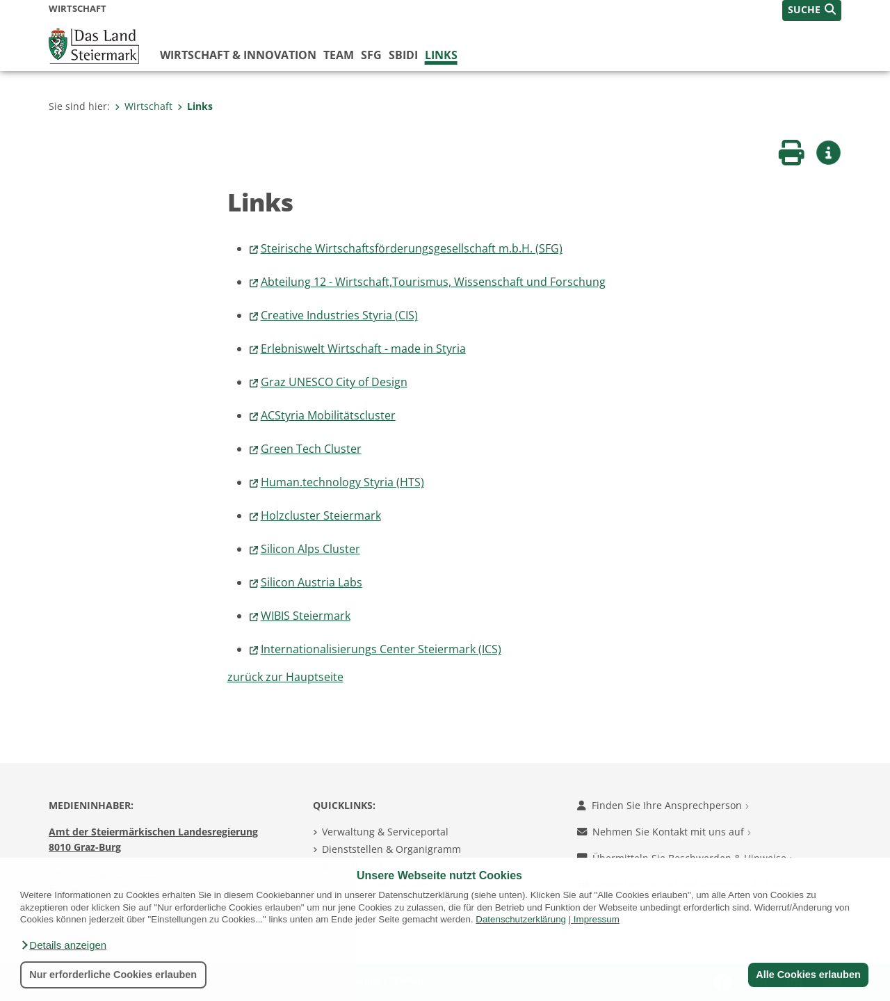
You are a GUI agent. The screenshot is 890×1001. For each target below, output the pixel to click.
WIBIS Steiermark (305, 615)
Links (441, 55)
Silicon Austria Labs (311, 582)
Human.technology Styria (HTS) (342, 482)
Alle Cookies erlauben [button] (808, 974)
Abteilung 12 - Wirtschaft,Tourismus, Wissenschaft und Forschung (433, 281)
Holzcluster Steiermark (321, 515)
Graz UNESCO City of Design (334, 382)
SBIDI (403, 55)
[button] (63, 945)
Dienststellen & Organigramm (391, 849)
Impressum (597, 919)
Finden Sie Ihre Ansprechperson (663, 805)
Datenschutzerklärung (521, 919)
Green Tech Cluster (311, 448)
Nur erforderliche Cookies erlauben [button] (113, 974)
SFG (371, 55)
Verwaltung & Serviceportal (385, 831)
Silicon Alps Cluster (310, 548)
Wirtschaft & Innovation (238, 55)
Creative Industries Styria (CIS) (339, 315)
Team (338, 55)
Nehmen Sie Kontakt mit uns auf (664, 831)
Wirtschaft (143, 106)
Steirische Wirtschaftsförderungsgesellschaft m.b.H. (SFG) (412, 248)
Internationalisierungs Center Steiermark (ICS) (381, 649)
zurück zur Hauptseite (285, 676)
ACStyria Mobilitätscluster (328, 415)
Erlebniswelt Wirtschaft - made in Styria (363, 348)
